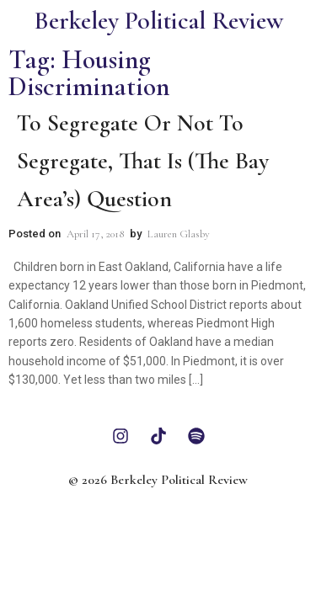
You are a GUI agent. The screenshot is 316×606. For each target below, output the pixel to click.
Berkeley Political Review (158, 20)
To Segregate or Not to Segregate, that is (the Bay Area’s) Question (143, 161)
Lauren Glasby (178, 234)
